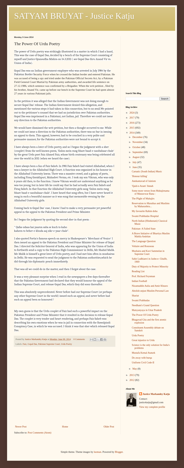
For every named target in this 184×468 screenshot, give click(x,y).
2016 (132, 122)
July (134, 162)
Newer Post (21, 426)
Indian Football (139, 281)
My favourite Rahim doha (144, 211)
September (137, 152)
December (137, 137)
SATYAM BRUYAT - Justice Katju (74, 16)
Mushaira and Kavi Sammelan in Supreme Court (148, 252)
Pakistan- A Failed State (144, 228)
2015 (132, 127)
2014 (132, 132)
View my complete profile (152, 407)
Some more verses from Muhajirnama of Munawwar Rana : (150, 192)
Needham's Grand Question (145, 305)
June (134, 167)
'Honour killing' (139, 176)
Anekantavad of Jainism (144, 181)
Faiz (25, 344)
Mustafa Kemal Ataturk (143, 352)
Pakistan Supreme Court (49, 344)
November (137, 142)
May (134, 368)
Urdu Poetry (66, 344)
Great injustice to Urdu (143, 340)
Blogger (119, 452)
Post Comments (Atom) (39, 432)
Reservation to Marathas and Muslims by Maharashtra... (150, 205)
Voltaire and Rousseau (143, 246)
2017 (132, 117)
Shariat (135, 295)
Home (65, 426)
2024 (132, 112)
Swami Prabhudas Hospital (145, 216)
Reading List (138, 271)
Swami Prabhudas (141, 300)
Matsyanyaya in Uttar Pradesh (147, 310)
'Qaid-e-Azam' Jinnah (142, 186)
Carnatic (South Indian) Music (147, 171)
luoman (97, 452)
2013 (132, 375)
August (136, 157)
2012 (132, 380)
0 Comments (79, 339)
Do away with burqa (142, 357)
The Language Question (144, 241)
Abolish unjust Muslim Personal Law (150, 291)
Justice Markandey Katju (156, 394)
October (136, 147)
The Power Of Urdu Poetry (145, 315)
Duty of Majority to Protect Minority (150, 266)
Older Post (109, 426)
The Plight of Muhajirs (143, 198)
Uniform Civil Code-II (143, 362)
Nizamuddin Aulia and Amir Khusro (150, 286)
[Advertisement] (64, 398)
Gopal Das (32, 344)
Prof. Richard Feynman (143, 276)
